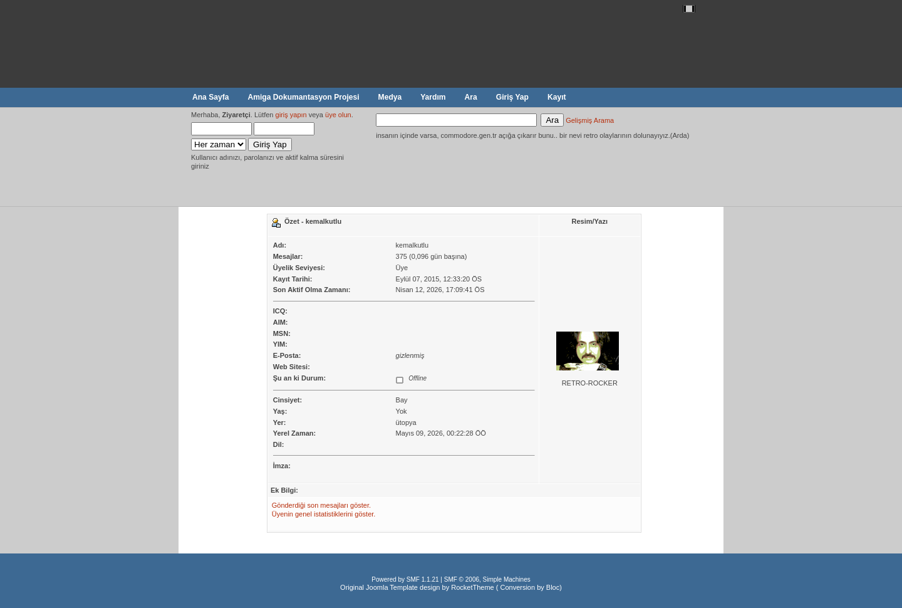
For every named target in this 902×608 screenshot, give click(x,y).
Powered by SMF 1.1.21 (404, 579)
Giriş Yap (512, 97)
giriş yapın (291, 114)
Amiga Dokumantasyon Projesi (303, 97)
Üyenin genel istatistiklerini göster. (324, 514)
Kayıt (556, 97)
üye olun (338, 114)
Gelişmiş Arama (590, 120)
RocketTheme (472, 587)
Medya (390, 97)
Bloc (552, 587)
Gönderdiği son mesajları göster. (321, 505)
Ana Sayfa (210, 97)
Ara (471, 97)
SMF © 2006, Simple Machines (487, 579)
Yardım (432, 97)
